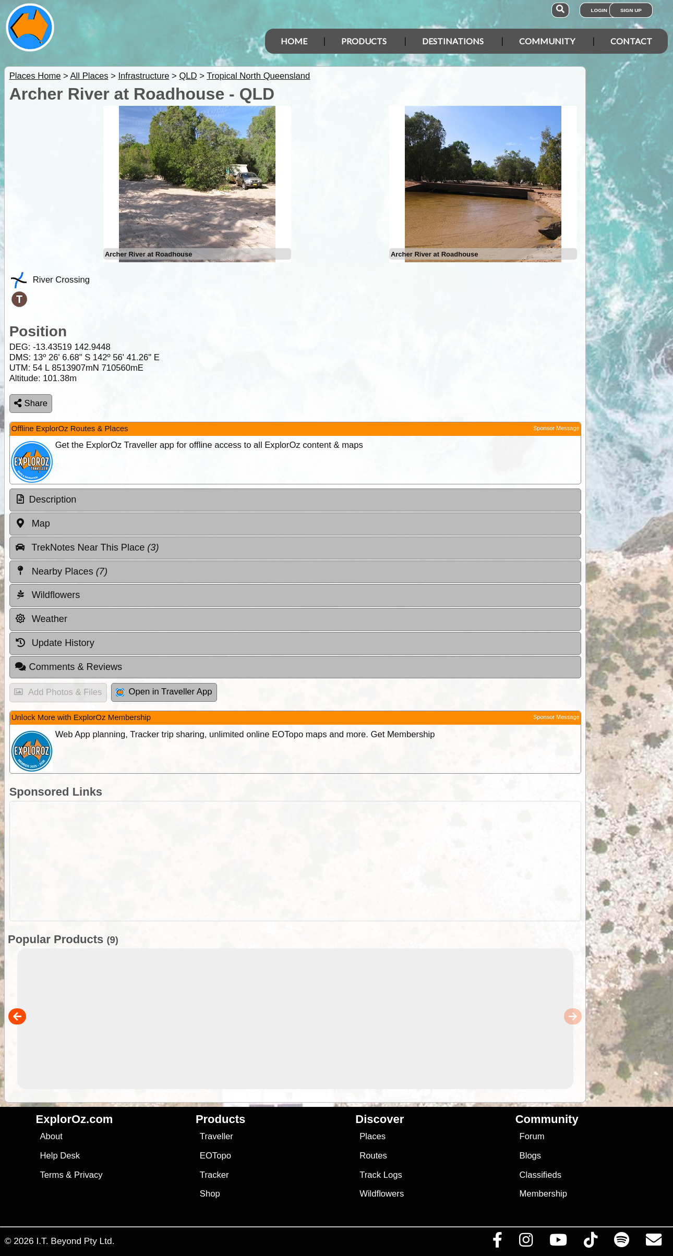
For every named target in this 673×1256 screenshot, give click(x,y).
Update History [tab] (54, 643)
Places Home (35, 76)
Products (364, 41)
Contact (631, 41)
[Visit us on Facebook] (497, 1242)
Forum (532, 1136)
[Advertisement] (292, 861)
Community (547, 41)
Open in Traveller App (164, 692)
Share (30, 403)
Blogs (531, 1156)
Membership (543, 1194)
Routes (373, 1156)
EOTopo (215, 1156)
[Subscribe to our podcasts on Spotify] (621, 1242)
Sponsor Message (556, 428)
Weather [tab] (41, 619)
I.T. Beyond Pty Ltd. (75, 1241)
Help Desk (60, 1156)
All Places (89, 76)
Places (372, 1136)
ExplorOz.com (74, 1119)
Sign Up (631, 10)
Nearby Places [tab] (61, 571)
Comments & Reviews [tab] (68, 667)
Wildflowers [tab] (47, 595)
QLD (188, 76)
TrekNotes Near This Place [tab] (87, 547)
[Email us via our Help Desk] (653, 1242)
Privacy (88, 1175)
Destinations (453, 41)
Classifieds (540, 1175)
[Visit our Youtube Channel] (558, 1242)
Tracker (214, 1175)
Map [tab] (32, 523)
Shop (210, 1194)
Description (53, 499)
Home (294, 41)
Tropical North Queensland (258, 76)
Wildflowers (381, 1194)
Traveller (216, 1136)
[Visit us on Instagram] (525, 1242)
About (51, 1136)
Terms (51, 1175)
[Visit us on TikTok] (590, 1242)
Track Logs (380, 1175)
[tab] (295, 500)
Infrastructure (143, 76)
